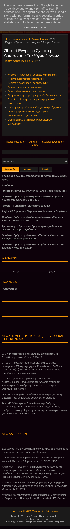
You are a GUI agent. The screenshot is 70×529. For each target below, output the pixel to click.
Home (8, 39)
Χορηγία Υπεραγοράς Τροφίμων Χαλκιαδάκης (32, 74)
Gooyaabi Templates (54, 522)
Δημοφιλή (10, 169)
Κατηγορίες (29, 169)
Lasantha (53, 516)
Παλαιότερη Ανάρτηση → (54, 141)
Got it (45, 27)
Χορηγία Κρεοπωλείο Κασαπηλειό (26, 78)
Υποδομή (7, 185)
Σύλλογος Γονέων (38, 39)
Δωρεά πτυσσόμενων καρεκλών (25, 87)
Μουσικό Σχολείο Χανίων (45, 511)
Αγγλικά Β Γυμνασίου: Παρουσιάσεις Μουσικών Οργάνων (34, 211)
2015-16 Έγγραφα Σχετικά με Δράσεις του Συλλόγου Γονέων (31, 52)
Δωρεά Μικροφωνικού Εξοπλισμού (26, 91)
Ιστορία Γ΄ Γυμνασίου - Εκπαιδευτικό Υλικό (26, 205)
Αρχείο (45, 169)
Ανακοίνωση (21, 39)
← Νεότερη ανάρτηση (14, 141)
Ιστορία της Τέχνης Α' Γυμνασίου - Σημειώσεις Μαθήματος (34, 190)
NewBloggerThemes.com (18, 522)
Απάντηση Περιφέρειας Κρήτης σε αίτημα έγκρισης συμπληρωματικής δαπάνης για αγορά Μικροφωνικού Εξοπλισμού (34, 111)
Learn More (30, 27)
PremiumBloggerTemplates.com (35, 519)
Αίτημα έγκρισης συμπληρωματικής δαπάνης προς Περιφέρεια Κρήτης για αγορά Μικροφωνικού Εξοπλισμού (34, 99)
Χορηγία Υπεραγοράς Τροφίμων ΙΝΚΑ (28, 82)
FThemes (25, 516)
